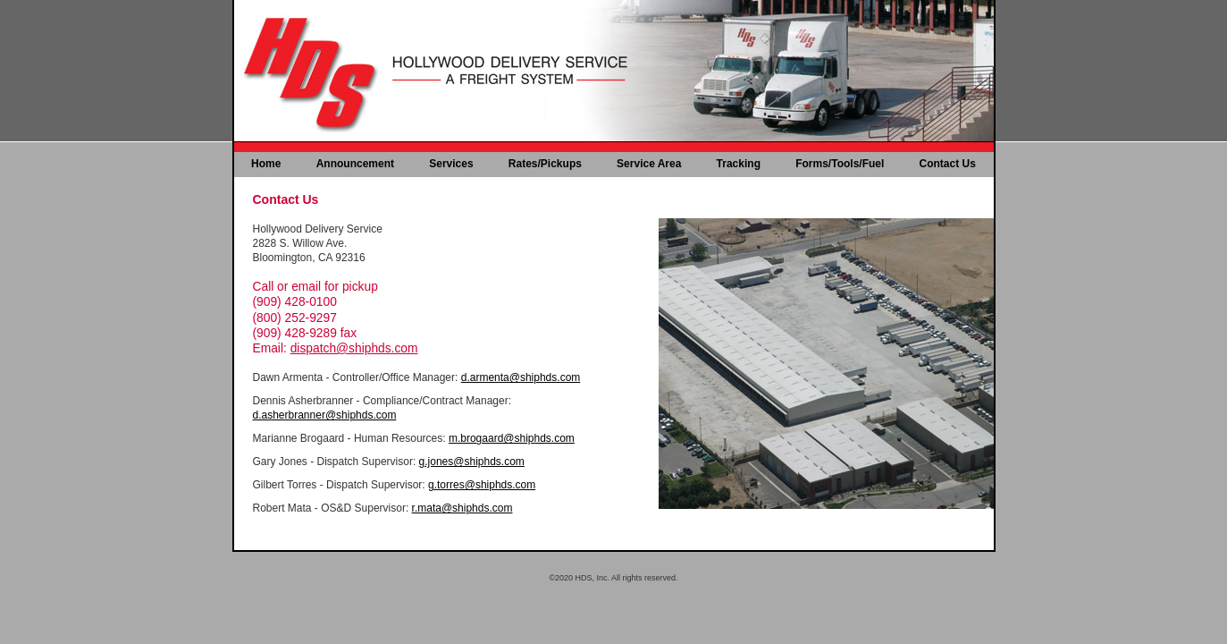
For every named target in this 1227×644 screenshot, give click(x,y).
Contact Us (948, 163)
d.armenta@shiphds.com (521, 377)
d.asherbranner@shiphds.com (325, 415)
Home (266, 163)
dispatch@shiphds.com (354, 348)
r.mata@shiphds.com (462, 508)
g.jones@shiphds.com (472, 461)
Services (451, 163)
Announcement (355, 163)
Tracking (739, 163)
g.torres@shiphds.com (481, 485)
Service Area (649, 163)
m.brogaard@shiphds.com (512, 438)
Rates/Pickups (545, 163)
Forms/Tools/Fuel (839, 163)
